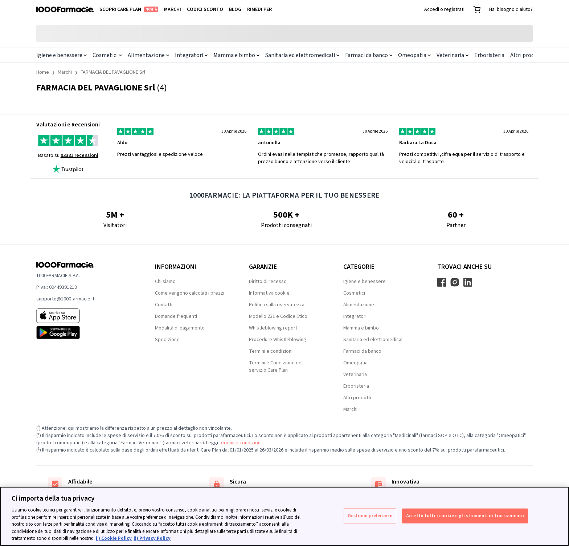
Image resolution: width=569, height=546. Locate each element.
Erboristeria (489, 55)
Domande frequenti (176, 316)
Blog (235, 9)
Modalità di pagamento (180, 328)
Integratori (191, 55)
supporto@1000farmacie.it (65, 299)
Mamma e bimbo (236, 55)
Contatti (163, 304)
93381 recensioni (79, 155)
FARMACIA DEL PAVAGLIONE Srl (113, 72)
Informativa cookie (269, 293)
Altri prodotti (527, 55)
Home (42, 72)
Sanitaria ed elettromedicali (302, 55)
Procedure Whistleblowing (277, 339)
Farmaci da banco (368, 55)
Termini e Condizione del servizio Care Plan (276, 366)
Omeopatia (414, 55)
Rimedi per (259, 9)
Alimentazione (148, 55)
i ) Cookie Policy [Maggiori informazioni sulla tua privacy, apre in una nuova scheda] (114, 538)
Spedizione (167, 339)
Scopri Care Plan (128, 9)
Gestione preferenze (370, 515)
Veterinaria (452, 55)
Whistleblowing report (273, 328)
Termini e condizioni (270, 351)
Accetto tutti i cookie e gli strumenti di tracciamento (465, 515)
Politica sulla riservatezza (276, 304)
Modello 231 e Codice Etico (278, 316)
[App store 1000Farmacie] (84, 315)
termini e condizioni (240, 442)
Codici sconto (205, 9)
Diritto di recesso (268, 281)
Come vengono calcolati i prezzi (189, 293)
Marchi (172, 9)
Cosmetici (107, 55)
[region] (284, 516)
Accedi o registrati (444, 9)
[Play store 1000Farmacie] (84, 332)
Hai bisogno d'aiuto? (511, 9)
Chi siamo (165, 281)
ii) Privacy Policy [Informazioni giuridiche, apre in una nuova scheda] (152, 538)
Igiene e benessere (61, 55)
